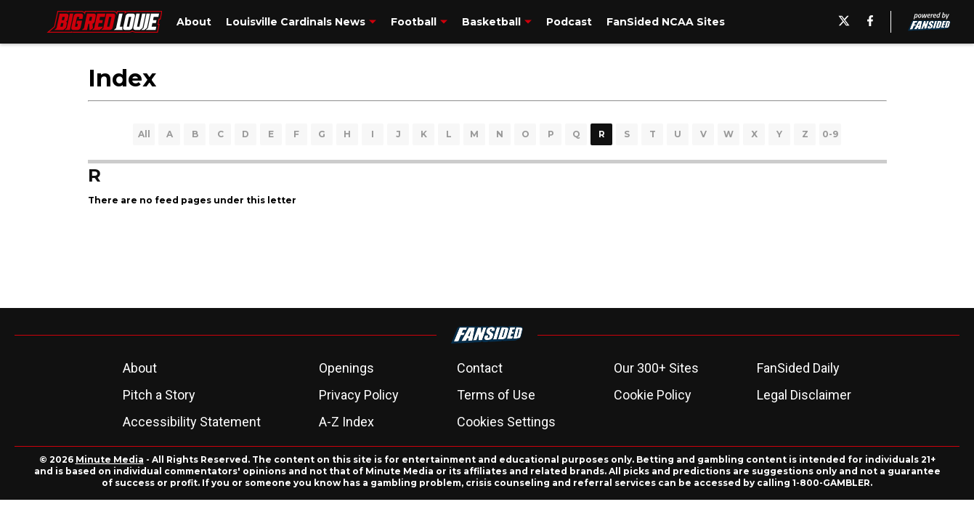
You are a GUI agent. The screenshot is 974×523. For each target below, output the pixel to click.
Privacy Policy (359, 394)
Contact (480, 368)
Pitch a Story (159, 394)
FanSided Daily (798, 368)
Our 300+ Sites (656, 368)
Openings (346, 368)
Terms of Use (496, 394)
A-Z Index (346, 421)
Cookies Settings (506, 421)
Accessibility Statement (192, 421)
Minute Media (110, 459)
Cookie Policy (652, 394)
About (140, 368)
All (144, 134)
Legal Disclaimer (804, 394)
